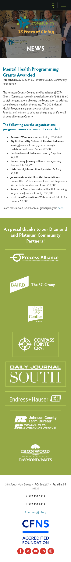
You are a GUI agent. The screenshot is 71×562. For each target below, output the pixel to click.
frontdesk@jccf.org (35, 512)
